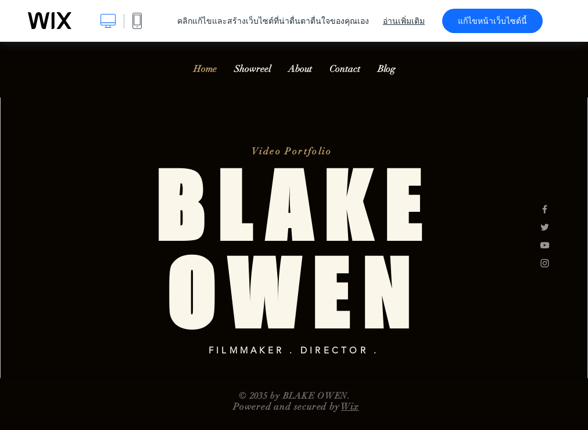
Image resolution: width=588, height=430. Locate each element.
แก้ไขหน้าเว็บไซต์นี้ (492, 21)
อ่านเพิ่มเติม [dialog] (404, 21)
